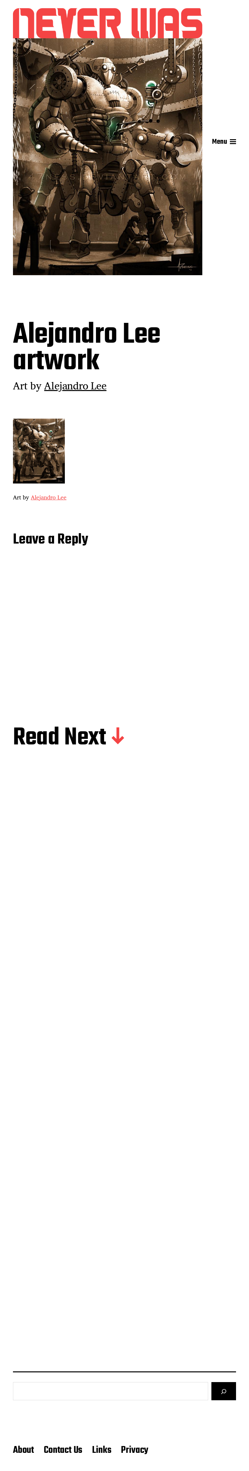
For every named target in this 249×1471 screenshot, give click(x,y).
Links (101, 1450)
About (23, 1450)
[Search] (223, 1391)
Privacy (134, 1450)
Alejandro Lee (75, 385)
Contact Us (63, 1450)
